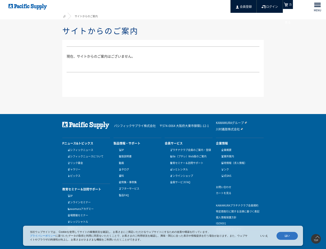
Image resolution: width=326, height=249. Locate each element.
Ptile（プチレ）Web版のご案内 (187, 155)
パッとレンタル (178, 165)
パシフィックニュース (79, 150)
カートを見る (223, 187)
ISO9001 (221, 217)
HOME (63, 15)
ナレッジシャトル (77, 210)
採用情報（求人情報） (233, 160)
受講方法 (72, 221)
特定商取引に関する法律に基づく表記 (237, 205)
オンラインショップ (180, 171)
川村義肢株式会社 (226, 129)
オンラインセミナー (78, 195)
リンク (224, 165)
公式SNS (225, 171)
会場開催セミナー (77, 205)
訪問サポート (74, 216)
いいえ (264, 235)
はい (287, 235)
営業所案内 (226, 155)
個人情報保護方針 (226, 211)
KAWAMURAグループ (228, 123)
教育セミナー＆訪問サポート (185, 160)
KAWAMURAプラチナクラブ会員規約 (237, 199)
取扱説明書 (124, 155)
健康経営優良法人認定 (229, 223)
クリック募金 (74, 160)
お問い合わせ (223, 181)
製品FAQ (123, 186)
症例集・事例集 (127, 176)
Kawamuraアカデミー (80, 200)
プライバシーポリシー (42, 235)
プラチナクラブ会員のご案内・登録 (189, 150)
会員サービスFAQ (179, 176)
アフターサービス (128, 181)
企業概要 (225, 150)
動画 (120, 160)
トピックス (73, 171)
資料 (120, 171)
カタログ (123, 165)
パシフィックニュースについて (84, 155)
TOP (69, 190)
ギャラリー (73, 165)
